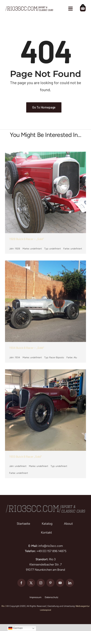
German (15, 628)
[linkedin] (70, 583)
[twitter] (31, 583)
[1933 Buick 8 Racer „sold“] (45, 372)
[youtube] (60, 583)
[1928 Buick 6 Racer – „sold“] (45, 154)
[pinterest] (50, 583)
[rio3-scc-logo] (29, 7)
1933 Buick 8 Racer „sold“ (25, 457)
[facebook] (21, 583)
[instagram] (41, 583)
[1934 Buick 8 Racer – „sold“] (45, 263)
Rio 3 (4, 606)
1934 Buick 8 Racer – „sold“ (26, 348)
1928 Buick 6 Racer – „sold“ (26, 239)
